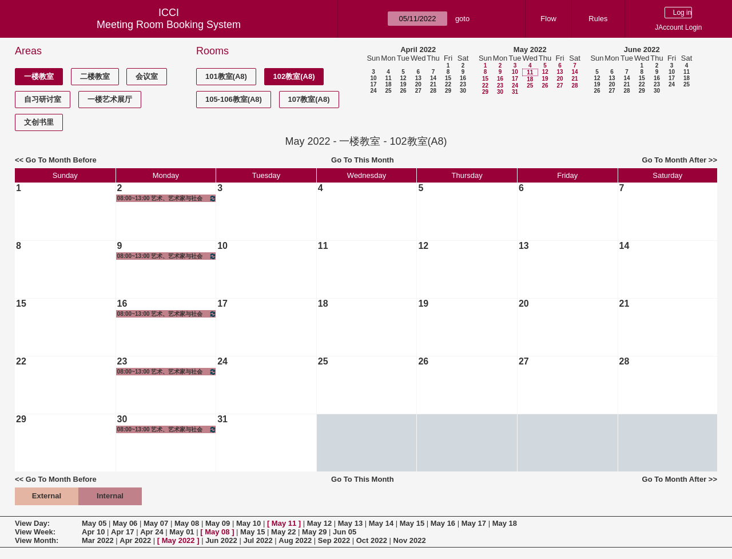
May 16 (443, 523)
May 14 (381, 523)
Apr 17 (122, 532)
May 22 (283, 532)
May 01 (181, 532)
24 (373, 91)
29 (448, 91)
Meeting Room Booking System (169, 24)
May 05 (94, 523)
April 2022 (418, 49)
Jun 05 (344, 532)
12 (403, 78)
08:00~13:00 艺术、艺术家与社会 (167, 198)
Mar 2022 (98, 540)
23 (463, 84)
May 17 (474, 523)
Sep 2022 (334, 540)
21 (433, 84)
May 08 (186, 523)
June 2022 (642, 49)
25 (388, 91)
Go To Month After (674, 160)
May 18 (504, 523)
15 (448, 78)
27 (418, 91)
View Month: (36, 540)
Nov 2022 (409, 540)
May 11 (284, 523)
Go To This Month (362, 160)
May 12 (319, 523)
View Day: (32, 523)
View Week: (35, 532)
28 (433, 91)
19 (403, 84)
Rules (597, 18)
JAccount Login (678, 27)
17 (373, 84)
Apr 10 (93, 532)
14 (433, 78)
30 (463, 91)
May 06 (125, 523)
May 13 (350, 523)
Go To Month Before (61, 160)
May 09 (217, 523)
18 (388, 84)
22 (448, 84)
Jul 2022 (257, 540)
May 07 (156, 523)
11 (388, 78)
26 (403, 91)
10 (373, 78)
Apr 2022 (135, 540)
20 (418, 84)
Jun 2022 (221, 540)
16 (463, 78)
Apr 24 (151, 532)
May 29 (314, 532)
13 (418, 78)
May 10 (248, 523)
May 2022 (530, 49)
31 (515, 92)
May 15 (412, 523)
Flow (548, 18)
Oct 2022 (371, 540)
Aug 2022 (295, 540)
